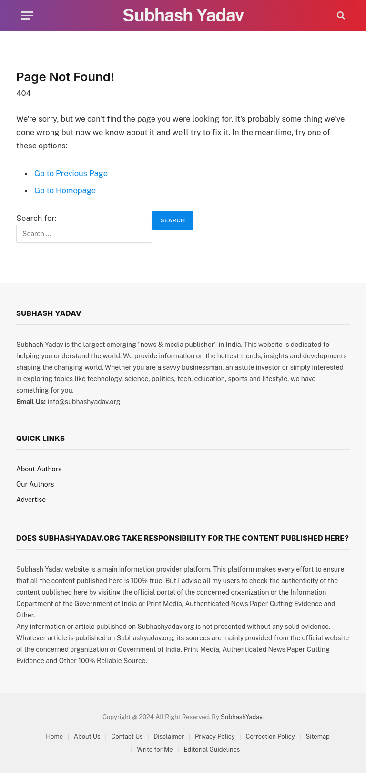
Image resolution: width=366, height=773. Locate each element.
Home (54, 736)
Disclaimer (168, 736)
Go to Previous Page (71, 173)
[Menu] (27, 15)
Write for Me (155, 749)
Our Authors (35, 484)
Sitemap (317, 736)
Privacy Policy (215, 736)
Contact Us (126, 736)
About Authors (38, 469)
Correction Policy (270, 736)
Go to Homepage (65, 190)
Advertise (31, 499)
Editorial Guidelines (211, 749)
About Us (87, 736)
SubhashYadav (241, 717)
